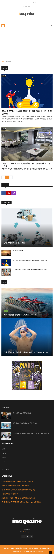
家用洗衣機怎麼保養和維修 (14, 243)
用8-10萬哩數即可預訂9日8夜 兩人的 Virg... (21, 314)
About (19, 3)
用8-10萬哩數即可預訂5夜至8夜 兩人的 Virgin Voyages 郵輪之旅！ (21, 502)
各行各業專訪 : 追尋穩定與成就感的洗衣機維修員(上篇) (30, 269)
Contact (35, 3)
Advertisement (27, 3)
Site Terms (15, 551)
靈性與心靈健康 (18, 251)
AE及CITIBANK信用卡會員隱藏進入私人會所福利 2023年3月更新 (26, 164)
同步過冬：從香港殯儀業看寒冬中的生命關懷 (15, 486)
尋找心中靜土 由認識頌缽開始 (22, 413)
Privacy (22, 551)
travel (6, 311)
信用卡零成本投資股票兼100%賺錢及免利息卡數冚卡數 (26, 112)
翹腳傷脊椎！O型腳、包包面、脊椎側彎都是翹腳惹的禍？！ (19, 498)
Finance (4, 75)
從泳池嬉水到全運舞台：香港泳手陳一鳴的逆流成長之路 (26, 352)
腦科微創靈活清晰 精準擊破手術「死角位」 (26, 423)
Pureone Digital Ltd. (45, 548)
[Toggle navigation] (3, 25)
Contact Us (39, 551)
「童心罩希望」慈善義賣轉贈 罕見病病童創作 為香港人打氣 (31, 433)
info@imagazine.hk (27, 532)
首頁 (2, 62)
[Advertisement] (27, 43)
